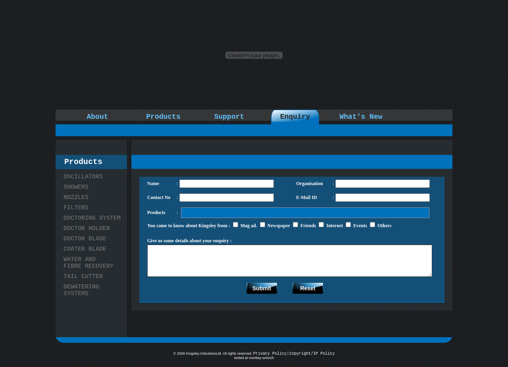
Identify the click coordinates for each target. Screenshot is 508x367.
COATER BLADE (85, 249)
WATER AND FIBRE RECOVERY (89, 263)
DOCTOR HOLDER (87, 228)
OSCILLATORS (83, 177)
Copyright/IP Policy (312, 354)
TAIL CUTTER (83, 276)
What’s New (360, 117)
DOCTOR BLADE (85, 239)
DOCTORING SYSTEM (92, 218)
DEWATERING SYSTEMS (81, 290)
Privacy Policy (270, 354)
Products (163, 117)
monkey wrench (261, 358)
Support (229, 117)
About (97, 117)
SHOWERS (76, 187)
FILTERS (76, 208)
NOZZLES (76, 197)
